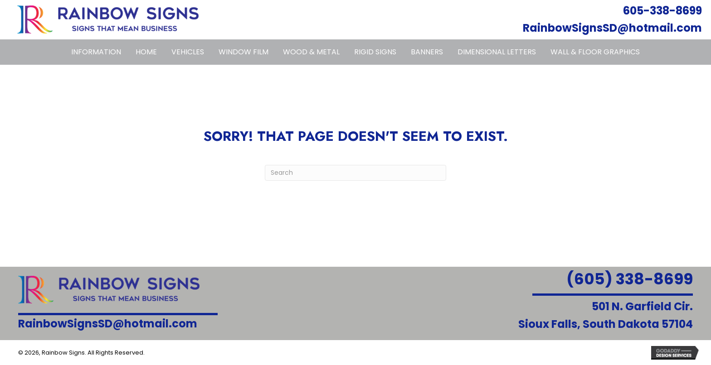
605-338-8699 (662, 10)
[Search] (355, 173)
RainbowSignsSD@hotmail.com (612, 27)
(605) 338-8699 (629, 279)
